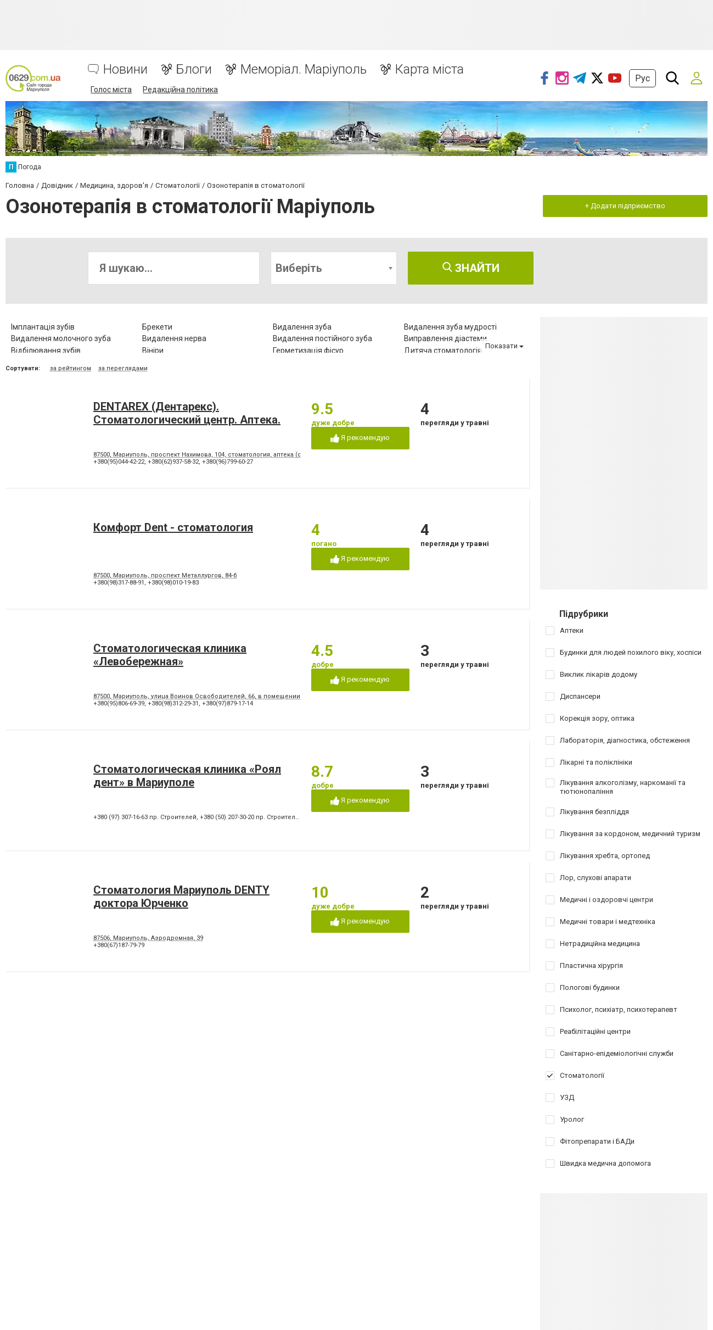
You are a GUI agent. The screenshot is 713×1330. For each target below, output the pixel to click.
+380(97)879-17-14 (227, 703)
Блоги (194, 69)
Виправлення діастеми (445, 338)
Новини (125, 69)
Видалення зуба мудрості (450, 326)
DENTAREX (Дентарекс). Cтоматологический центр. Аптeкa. (186, 413)
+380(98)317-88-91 (118, 582)
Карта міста (429, 69)
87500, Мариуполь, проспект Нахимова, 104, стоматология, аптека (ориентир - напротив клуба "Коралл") (252, 454)
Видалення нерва (174, 338)
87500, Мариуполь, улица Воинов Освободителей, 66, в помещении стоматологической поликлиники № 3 (256, 696)
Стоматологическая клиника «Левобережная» (169, 655)
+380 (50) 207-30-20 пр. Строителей (251, 817)
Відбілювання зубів (46, 350)
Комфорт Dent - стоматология (173, 527)
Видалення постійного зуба (322, 338)
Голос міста (111, 89)
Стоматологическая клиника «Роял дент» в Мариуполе (187, 776)
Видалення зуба (302, 326)
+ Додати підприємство (625, 206)
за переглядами (123, 368)
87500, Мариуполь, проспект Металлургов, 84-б (165, 575)
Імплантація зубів (43, 326)
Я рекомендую (360, 438)
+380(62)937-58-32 (173, 461)
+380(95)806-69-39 (118, 703)
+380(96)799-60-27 (227, 461)
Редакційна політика (180, 89)
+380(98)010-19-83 (173, 582)
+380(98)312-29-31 (173, 703)
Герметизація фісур (308, 350)
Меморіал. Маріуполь (303, 69)
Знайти (470, 268)
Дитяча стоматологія (443, 350)
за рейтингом (70, 368)
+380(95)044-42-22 (118, 461)
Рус (642, 78)
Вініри (153, 350)
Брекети (157, 326)
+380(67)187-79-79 (118, 945)
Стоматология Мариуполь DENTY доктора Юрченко (181, 896)
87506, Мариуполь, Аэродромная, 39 (148, 938)
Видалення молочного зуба (61, 338)
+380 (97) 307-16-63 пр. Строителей (145, 817)
